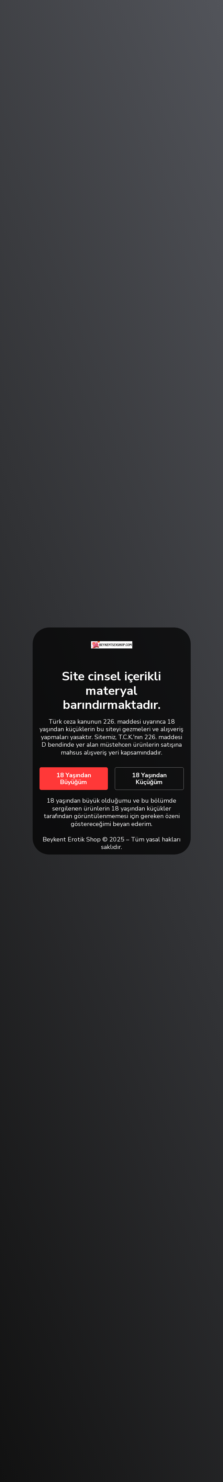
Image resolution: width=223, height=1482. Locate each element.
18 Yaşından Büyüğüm (73, 778)
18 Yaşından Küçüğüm (149, 778)
